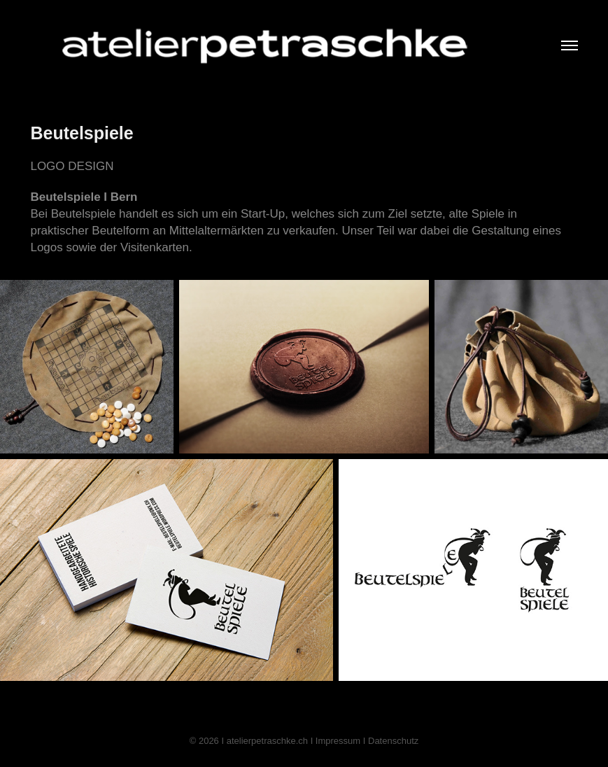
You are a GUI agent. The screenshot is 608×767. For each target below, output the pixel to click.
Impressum (338, 741)
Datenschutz (393, 741)
